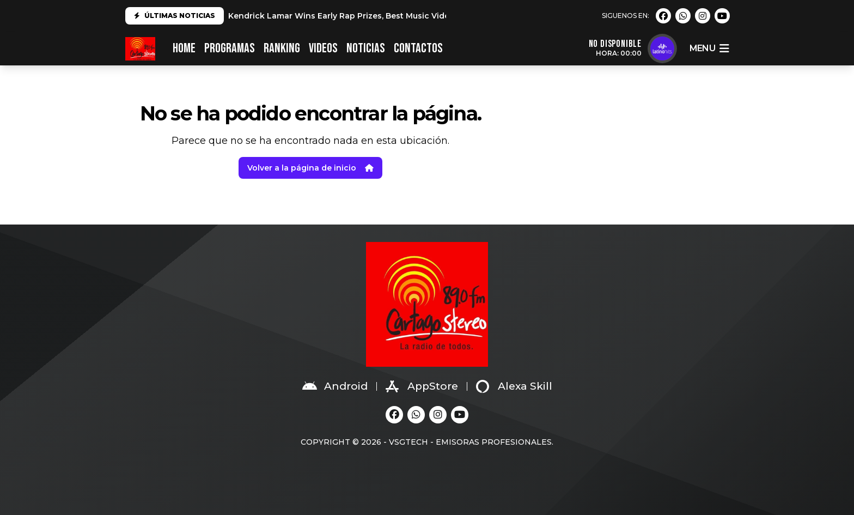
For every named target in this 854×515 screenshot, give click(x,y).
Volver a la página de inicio (310, 168)
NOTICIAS (365, 48)
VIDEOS (323, 48)
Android (335, 386)
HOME (184, 48)
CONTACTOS (418, 48)
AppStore (422, 386)
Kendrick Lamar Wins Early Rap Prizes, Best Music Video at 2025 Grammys (377, 16)
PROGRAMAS (229, 48)
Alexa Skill (514, 386)
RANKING (282, 48)
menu (709, 48)
